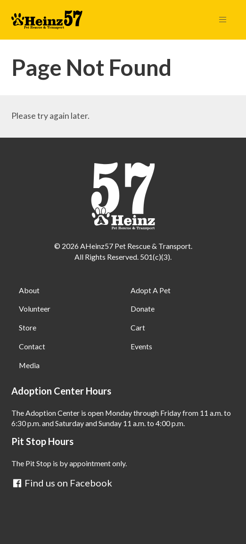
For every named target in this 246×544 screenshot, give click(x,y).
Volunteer (34, 308)
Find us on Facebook (61, 482)
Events (141, 346)
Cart (138, 327)
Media (29, 365)
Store (27, 327)
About (29, 290)
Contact (32, 346)
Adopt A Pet (151, 290)
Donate (143, 308)
